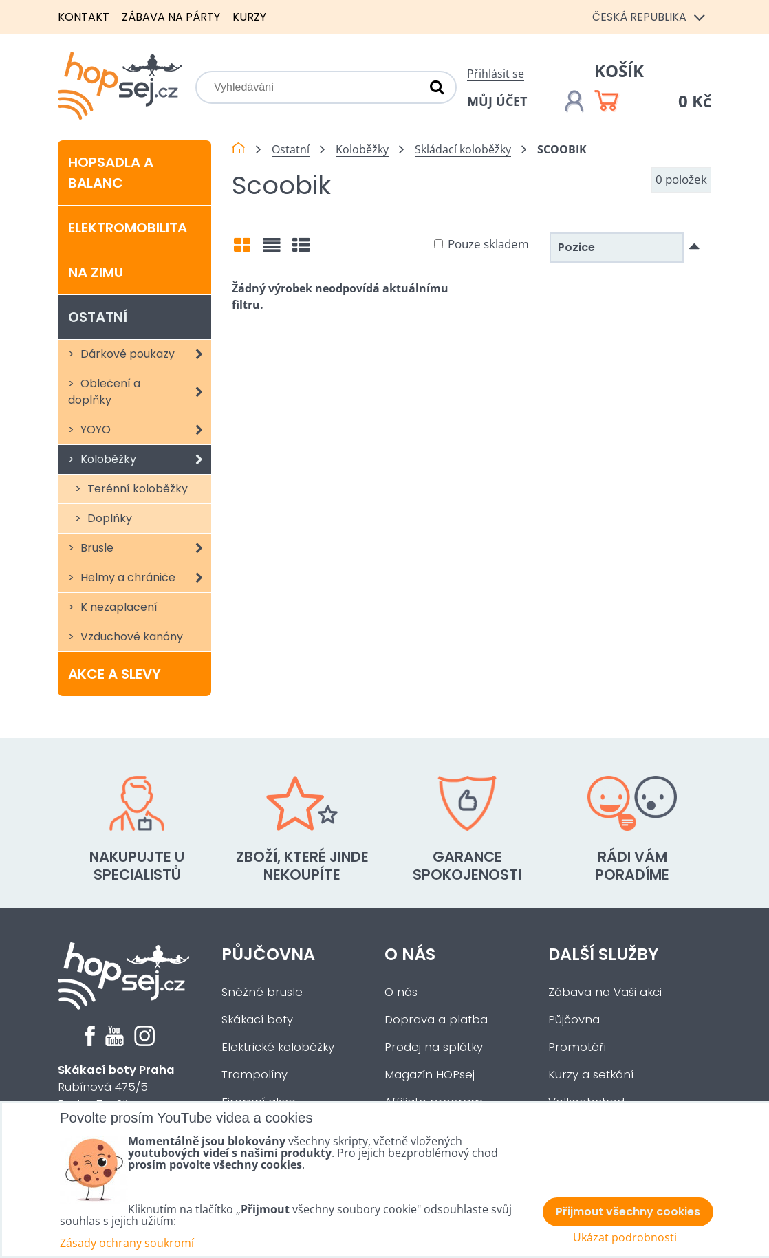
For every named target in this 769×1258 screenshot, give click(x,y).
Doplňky (108, 518)
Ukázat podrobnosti (625, 1238)
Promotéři (577, 1047)
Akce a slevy (114, 674)
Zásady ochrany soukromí (127, 1242)
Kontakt (83, 17)
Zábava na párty (171, 17)
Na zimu (95, 272)
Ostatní (97, 317)
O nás (409, 954)
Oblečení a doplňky (139, 392)
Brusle (144, 548)
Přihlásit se (495, 73)
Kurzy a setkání (590, 1075)
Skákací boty (257, 1020)
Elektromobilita (127, 227)
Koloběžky (144, 459)
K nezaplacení (118, 607)
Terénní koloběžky (136, 489)
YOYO (144, 429)
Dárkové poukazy (144, 354)
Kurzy (249, 17)
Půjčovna (268, 954)
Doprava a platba (436, 1020)
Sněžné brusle (262, 992)
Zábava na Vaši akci (605, 992)
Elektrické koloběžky (277, 1047)
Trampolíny (254, 1075)
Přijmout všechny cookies (628, 1211)
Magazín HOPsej (429, 1075)
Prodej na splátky (433, 1047)
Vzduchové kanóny (130, 636)
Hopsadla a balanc (110, 173)
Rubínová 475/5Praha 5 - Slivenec (116, 1087)
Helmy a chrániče (144, 577)
